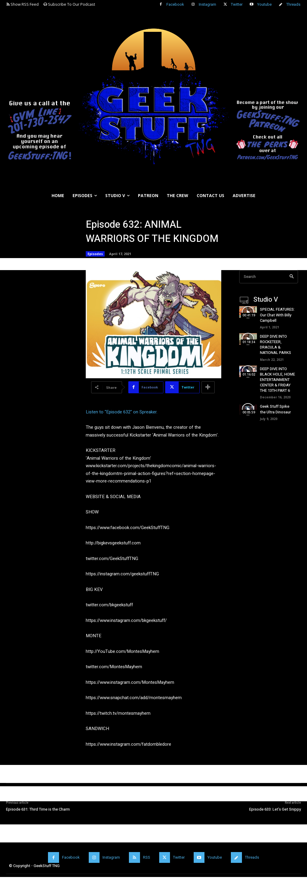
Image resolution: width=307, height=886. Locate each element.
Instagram (207, 4)
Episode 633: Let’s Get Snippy (275, 809)
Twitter (237, 4)
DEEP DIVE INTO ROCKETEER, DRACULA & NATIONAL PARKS (275, 344)
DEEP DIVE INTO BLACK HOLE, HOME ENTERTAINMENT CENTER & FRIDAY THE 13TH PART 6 (277, 380)
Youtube (264, 4)
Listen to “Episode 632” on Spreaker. (121, 412)
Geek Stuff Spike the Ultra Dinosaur (275, 409)
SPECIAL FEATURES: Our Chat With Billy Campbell (277, 314)
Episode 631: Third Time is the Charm (38, 809)
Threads (293, 4)
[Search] (291, 277)
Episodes (95, 254)
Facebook (175, 4)
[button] (300, 210)
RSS (146, 857)
